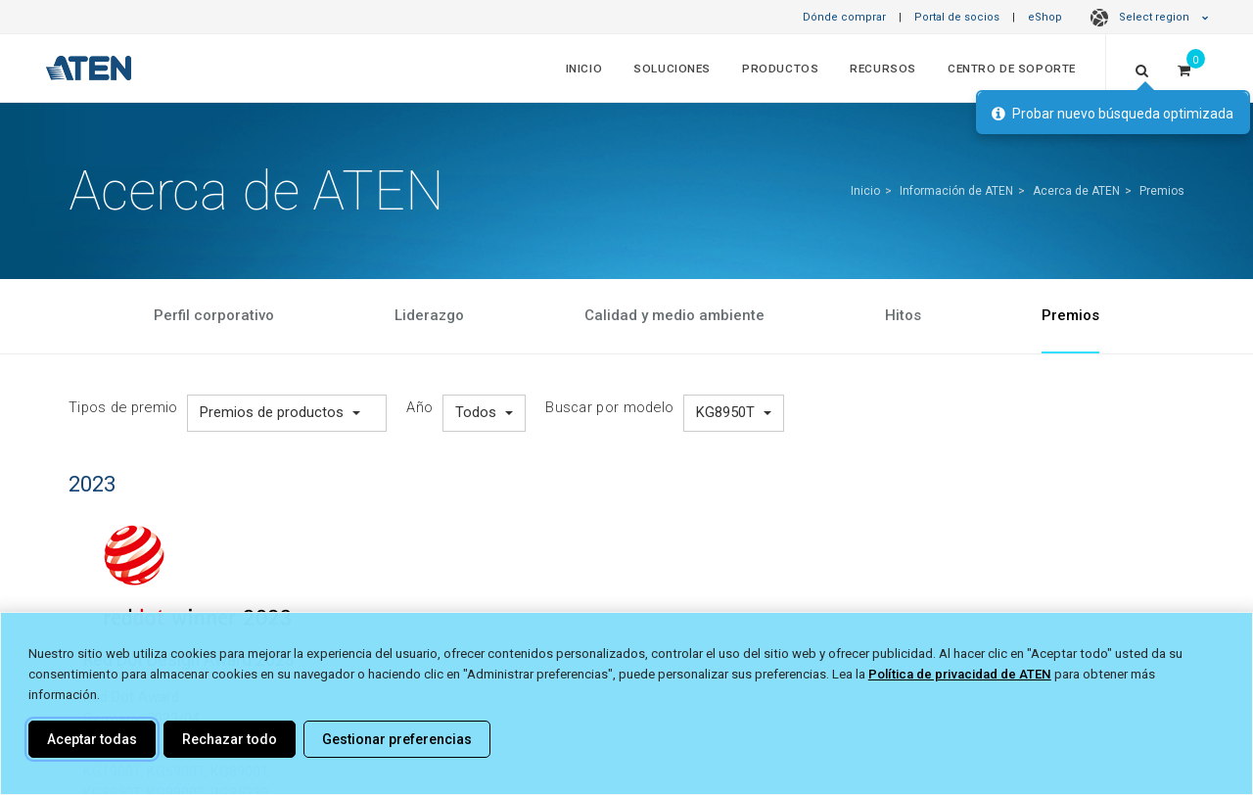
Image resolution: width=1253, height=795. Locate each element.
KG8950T (733, 412)
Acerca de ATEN (1076, 191)
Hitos (903, 315)
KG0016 (175, 750)
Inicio (584, 68)
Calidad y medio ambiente (674, 315)
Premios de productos (280, 412)
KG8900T (238, 771)
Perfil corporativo (214, 315)
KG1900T (111, 771)
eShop (1045, 17)
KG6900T (175, 771)
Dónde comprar (844, 17)
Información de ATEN (956, 191)
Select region (1146, 17)
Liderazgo (429, 315)
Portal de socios (956, 17)
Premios (1161, 191)
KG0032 (231, 750)
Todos (484, 412)
